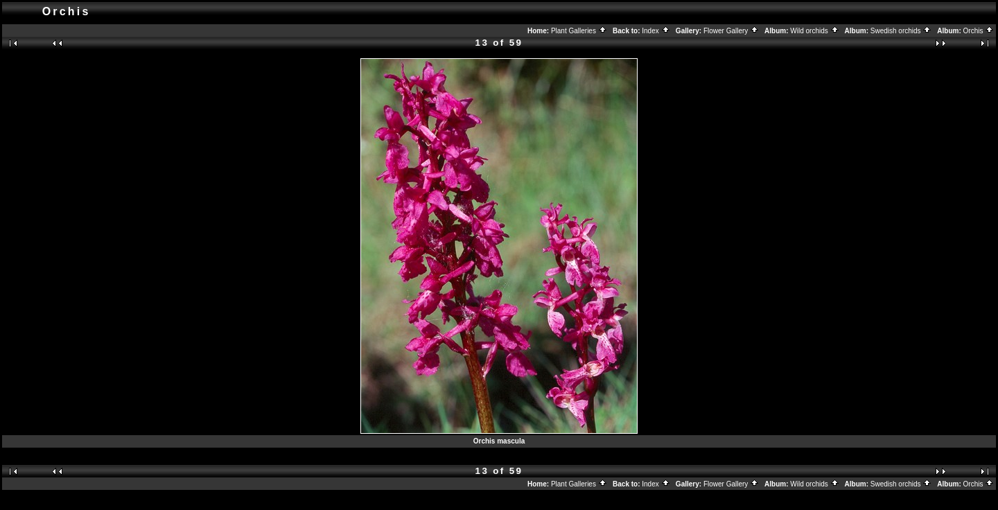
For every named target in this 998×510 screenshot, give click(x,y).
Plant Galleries (579, 31)
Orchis (979, 31)
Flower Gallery (731, 31)
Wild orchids (814, 31)
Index (655, 31)
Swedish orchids (901, 31)
